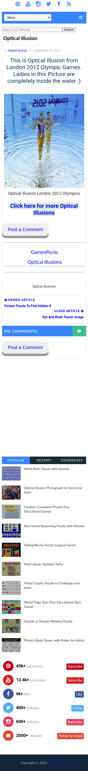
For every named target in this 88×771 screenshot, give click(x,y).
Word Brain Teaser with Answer (46, 469)
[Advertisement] (44, 408)
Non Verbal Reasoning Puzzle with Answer (54, 526)
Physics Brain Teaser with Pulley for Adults (54, 640)
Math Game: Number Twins (44, 564)
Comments (72, 460)
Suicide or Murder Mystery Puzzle (48, 621)
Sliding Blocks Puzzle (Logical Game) (50, 545)
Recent (44, 460)
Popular (15, 460)
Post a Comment (25, 229)
